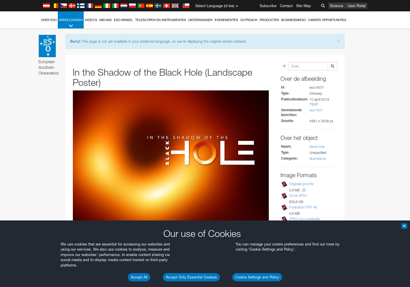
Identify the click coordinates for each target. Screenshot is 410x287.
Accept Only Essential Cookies (191, 277)
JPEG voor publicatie (304, 219)
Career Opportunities (327, 20)
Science (336, 5)
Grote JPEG (298, 195)
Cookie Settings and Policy (257, 277)
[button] (304, 190)
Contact (286, 5)
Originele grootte (301, 184)
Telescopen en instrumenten (160, 20)
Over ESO (49, 20)
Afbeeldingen (71, 23)
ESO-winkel (123, 20)
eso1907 (316, 110)
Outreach (248, 20)
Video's (91, 20)
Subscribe (268, 5)
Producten (269, 20)
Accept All (139, 277)
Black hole (316, 146)
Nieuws (105, 20)
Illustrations (317, 158)
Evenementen (226, 20)
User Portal (357, 5)
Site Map (303, 5)
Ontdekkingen (200, 20)
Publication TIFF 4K (303, 207)
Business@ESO (293, 20)
